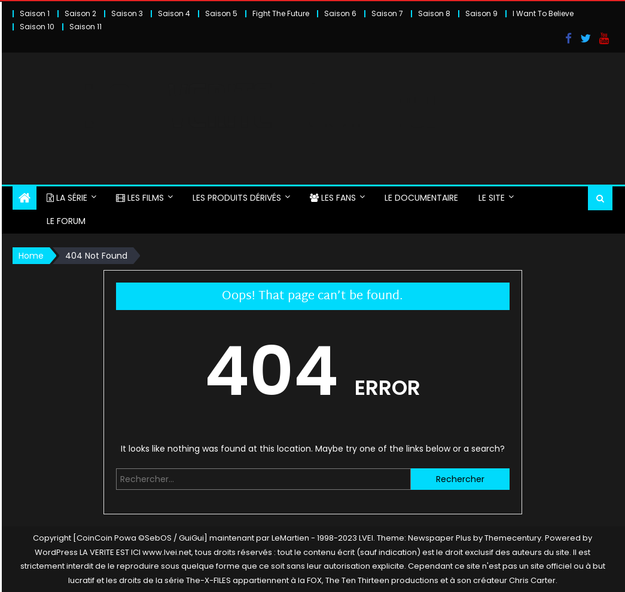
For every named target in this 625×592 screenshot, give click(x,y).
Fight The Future (280, 13)
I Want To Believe (543, 13)
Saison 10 (37, 27)
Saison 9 (481, 13)
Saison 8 (434, 13)
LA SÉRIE (67, 198)
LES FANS (333, 198)
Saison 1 (35, 13)
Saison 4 (174, 13)
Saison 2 (80, 13)
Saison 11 (85, 27)
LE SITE (491, 198)
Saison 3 (127, 13)
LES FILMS (140, 198)
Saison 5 (221, 13)
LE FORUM (66, 221)
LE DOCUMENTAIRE (421, 198)
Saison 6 (340, 13)
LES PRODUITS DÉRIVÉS (237, 198)
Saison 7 (387, 13)
